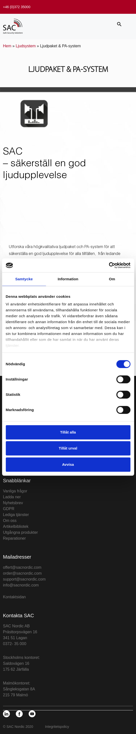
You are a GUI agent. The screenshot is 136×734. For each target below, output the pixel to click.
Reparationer (14, 538)
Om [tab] (112, 279)
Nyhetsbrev (13, 503)
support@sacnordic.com (24, 579)
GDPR (8, 509)
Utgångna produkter (20, 532)
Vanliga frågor (15, 491)
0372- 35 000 (14, 644)
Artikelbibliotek (15, 526)
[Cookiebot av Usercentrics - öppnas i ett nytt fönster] (108, 265)
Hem (7, 46)
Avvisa (68, 464)
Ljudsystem (26, 46)
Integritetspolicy (57, 727)
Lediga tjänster (16, 515)
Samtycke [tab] (24, 279)
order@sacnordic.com (22, 573)
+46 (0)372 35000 (16, 7)
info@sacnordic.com (21, 585)
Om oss (10, 520)
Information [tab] (68, 279)
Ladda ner (12, 497)
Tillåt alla (68, 432)
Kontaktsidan (14, 597)
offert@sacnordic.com (22, 567)
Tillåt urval (68, 448)
